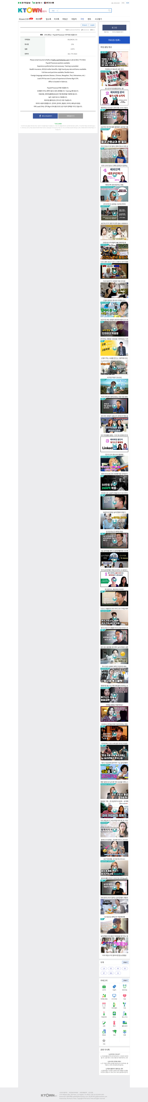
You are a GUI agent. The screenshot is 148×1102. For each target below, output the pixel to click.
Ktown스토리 (24, 19)
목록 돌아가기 (70, 116)
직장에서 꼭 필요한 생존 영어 (114, 69)
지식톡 (56, 19)
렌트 (89, 19)
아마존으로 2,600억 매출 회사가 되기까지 (114, 493)
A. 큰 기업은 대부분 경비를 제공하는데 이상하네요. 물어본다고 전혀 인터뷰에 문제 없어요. (114, 1064)
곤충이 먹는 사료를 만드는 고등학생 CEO (114, 358)
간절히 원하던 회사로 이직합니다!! (114, 300)
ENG (123, 3)
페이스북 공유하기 (45, 116)
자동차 (74, 19)
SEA (111, 973)
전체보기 (125, 962)
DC (125, 968)
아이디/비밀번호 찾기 (117, 32)
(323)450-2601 (100, 1094)
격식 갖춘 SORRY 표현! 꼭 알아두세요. (114, 666)
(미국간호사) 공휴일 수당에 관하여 (114, 204)
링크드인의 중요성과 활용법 (114, 454)
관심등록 (92, 25)
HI (118, 973)
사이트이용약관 (63, 1093)
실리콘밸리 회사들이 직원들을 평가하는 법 (114, 936)
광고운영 (90, 1093)
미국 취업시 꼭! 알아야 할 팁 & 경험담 (114, 955)
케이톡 (39, 19)
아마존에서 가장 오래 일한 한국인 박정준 (114, 743)
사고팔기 (98, 19)
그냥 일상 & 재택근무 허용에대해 (114, 917)
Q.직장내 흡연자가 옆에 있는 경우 (114, 1069)
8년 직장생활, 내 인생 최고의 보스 (114, 859)
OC (111, 968)
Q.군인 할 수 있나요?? (114, 1054)
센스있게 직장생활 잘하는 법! (114, 88)
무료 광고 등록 (114, 40)
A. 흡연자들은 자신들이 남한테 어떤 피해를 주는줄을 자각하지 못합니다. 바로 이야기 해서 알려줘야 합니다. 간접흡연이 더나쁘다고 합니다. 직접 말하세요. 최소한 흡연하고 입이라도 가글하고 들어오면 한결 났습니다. (114, 1073)
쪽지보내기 (84, 25)
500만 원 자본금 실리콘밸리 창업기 (114, 512)
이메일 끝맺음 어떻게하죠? (114, 705)
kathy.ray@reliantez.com (60, 60)
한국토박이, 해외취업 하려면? (114, 589)
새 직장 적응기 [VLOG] (114, 377)
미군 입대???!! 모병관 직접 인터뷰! (114, 281)
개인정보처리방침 (73, 1093)
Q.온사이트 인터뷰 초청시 (114, 1061)
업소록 (48, 19)
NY (118, 968)
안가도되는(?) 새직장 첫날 (114, 531)
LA (104, 968)
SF (104, 973)
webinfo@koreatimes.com (80, 1096)
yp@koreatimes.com (101, 1096)
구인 (82, 19)
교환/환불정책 (83, 1093)
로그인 (114, 27)
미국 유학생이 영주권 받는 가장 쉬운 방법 (114, 397)
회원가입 (106, 32)
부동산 (65, 19)
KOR (127, 3)
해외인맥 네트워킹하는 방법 (114, 185)
